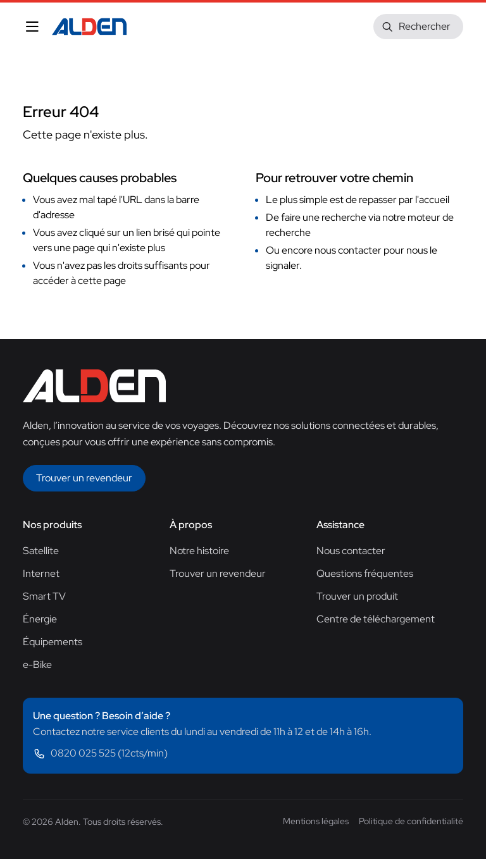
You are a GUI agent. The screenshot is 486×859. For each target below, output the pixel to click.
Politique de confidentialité (411, 821)
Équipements (52, 641)
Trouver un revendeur (218, 573)
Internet (41, 573)
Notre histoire (199, 550)
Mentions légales (316, 821)
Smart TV (44, 596)
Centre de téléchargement (375, 619)
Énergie (40, 619)
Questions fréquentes (364, 573)
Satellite (41, 550)
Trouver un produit (357, 596)
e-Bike (37, 664)
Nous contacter (350, 550)
